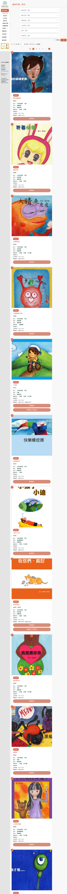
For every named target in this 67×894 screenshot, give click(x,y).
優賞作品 (5, 20)
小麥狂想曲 (47, 803)
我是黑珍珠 (20, 306)
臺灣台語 (19, 645)
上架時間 (42, 44)
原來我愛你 (47, 526)
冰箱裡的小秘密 (21, 863)
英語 (33, 643)
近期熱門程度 (36, 44)
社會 (22, 196)
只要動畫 (55, 40)
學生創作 (5, 15)
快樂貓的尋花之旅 (22, 415)
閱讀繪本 (26, 100)
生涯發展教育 (24, 255)
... (46, 48)
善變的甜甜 (20, 473)
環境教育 (23, 87)
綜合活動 (50, 87)
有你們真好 (47, 248)
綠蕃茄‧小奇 (48, 750)
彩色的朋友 (20, 750)
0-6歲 (24, 91)
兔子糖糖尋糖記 (48, 863)
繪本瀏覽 (4, 10)
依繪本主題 (5, 23)
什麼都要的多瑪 (48, 134)
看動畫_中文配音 (27, 215)
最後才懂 (47, 361)
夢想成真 (47, 473)
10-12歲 (29, 259)
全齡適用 (52, 145)
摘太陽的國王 (48, 580)
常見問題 (4, 37)
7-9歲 (28, 91)
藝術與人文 (23, 757)
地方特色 (5, 18)
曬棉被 (19, 803)
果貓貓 (46, 306)
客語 (24, 645)
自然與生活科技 (51, 645)
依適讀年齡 (5, 25)
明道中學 (23, 89)
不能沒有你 (20, 580)
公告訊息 (4, 34)
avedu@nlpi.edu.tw (5, 63)
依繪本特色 (5, 13)
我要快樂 (47, 80)
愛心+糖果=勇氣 (21, 696)
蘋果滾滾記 (20, 526)
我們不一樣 (47, 696)
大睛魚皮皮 (20, 134)
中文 (29, 85)
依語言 (4, 28)
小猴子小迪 (20, 248)
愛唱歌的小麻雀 (21, 638)
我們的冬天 (47, 638)
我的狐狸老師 (21, 80)
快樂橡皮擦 (47, 189)
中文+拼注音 (24, 85)
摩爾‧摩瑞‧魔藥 (49, 415)
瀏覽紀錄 (4, 31)
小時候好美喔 (21, 361)
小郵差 (19, 189)
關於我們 (4, 40)
